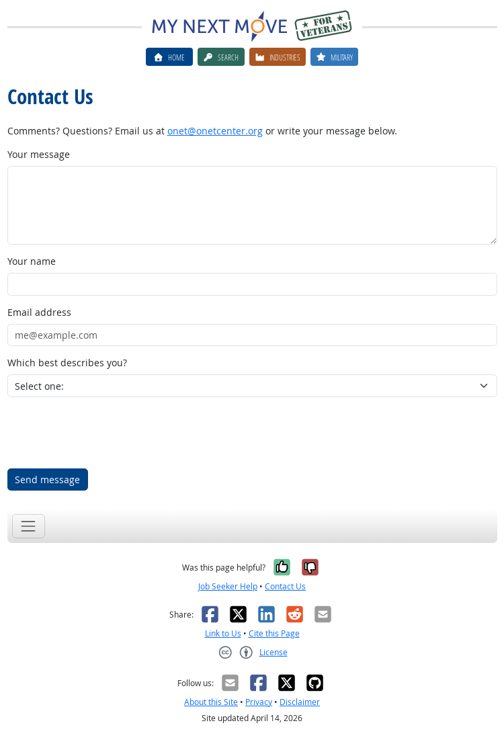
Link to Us (223, 633)
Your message (38, 154)
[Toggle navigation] (28, 526)
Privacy (258, 702)
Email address (39, 312)
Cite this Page (274, 633)
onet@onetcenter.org (215, 130)
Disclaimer (300, 702)
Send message (47, 479)
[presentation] (109, 433)
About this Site (211, 702)
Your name (31, 261)
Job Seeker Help (227, 586)
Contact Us (285, 586)
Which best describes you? (67, 362)
